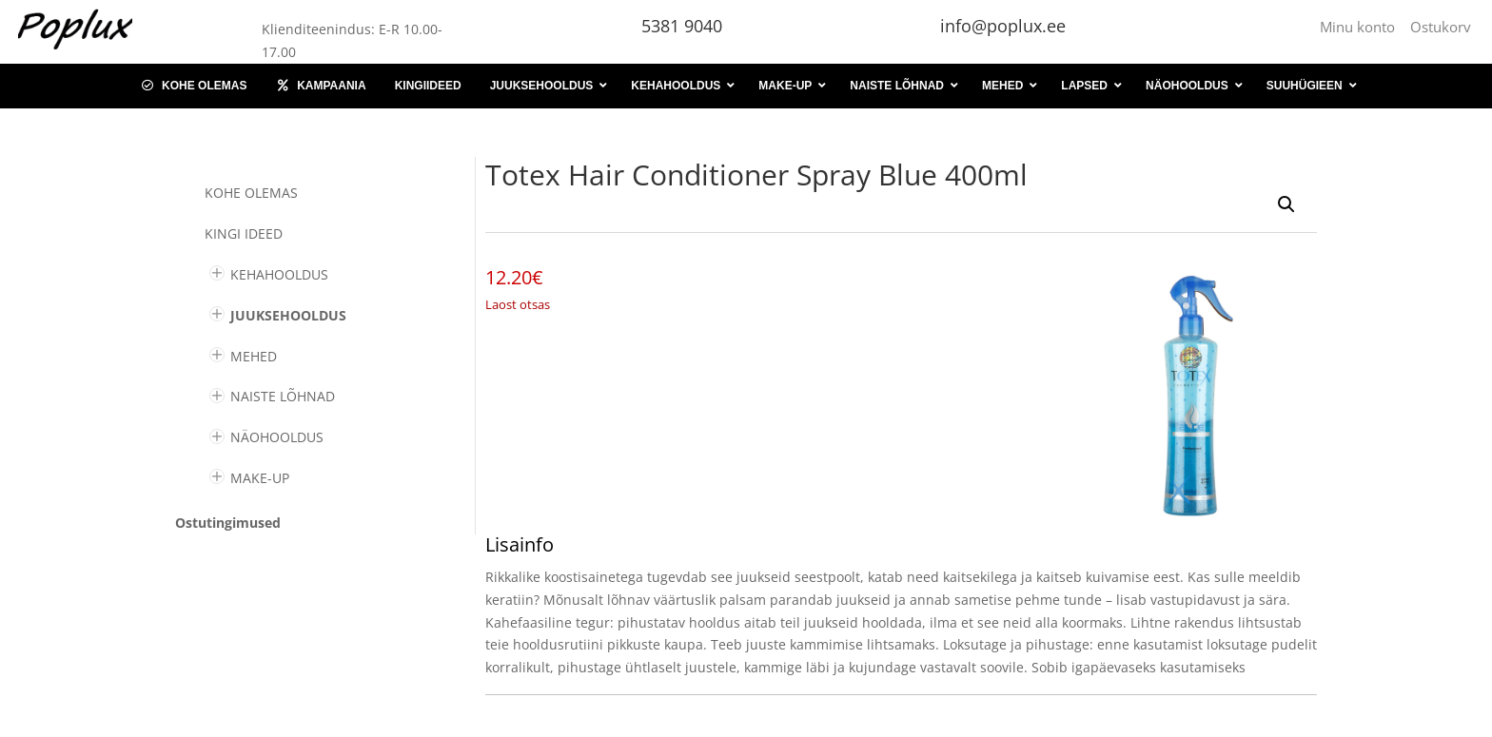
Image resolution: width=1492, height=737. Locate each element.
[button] (1286, 204)
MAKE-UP (259, 478)
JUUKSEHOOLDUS (288, 315)
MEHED (253, 356)
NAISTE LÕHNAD (282, 396)
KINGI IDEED (244, 233)
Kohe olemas (251, 193)
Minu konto (1361, 26)
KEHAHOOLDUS (279, 274)
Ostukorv (1440, 26)
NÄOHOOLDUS (277, 437)
